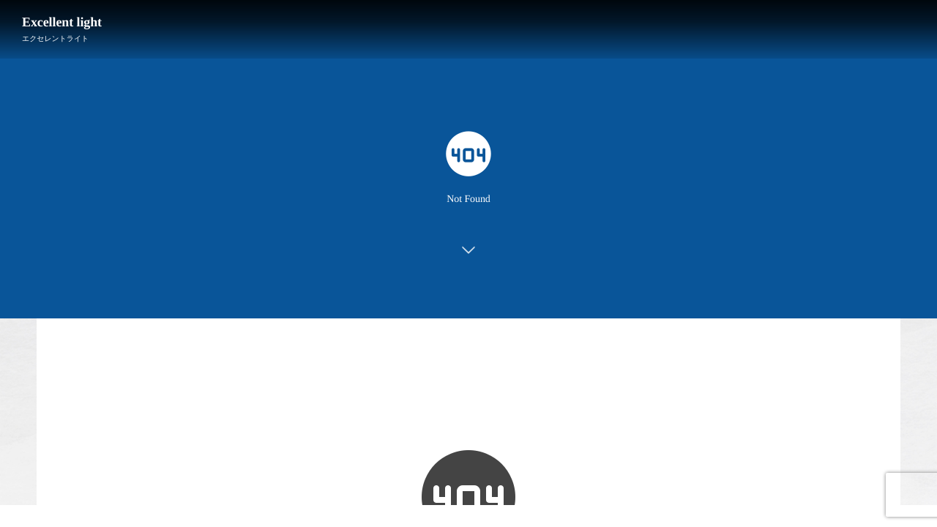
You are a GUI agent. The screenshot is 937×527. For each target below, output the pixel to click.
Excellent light (62, 22)
